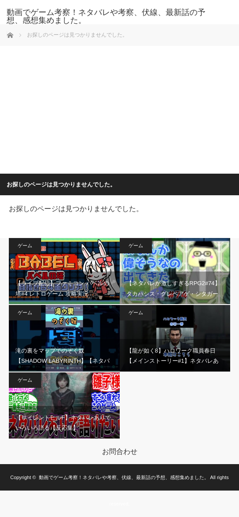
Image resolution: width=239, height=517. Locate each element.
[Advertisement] (119, 107)
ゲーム (25, 245)
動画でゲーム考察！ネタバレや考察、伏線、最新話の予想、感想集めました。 (106, 16)
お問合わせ (119, 451)
